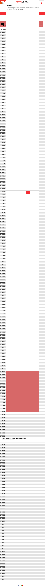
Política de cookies (20, 9)
